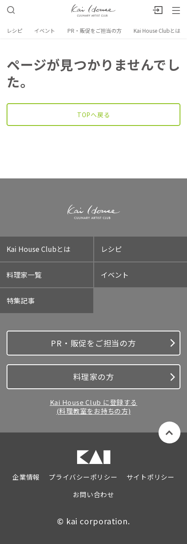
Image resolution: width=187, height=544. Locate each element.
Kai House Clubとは (157, 30)
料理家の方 (124, 376)
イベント (44, 30)
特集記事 (21, 300)
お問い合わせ (93, 494)
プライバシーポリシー (83, 477)
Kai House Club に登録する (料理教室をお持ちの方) (94, 406)
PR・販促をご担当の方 (94, 30)
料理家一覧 (24, 274)
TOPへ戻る (93, 114)
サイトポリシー (151, 477)
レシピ (14, 30)
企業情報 (26, 477)
